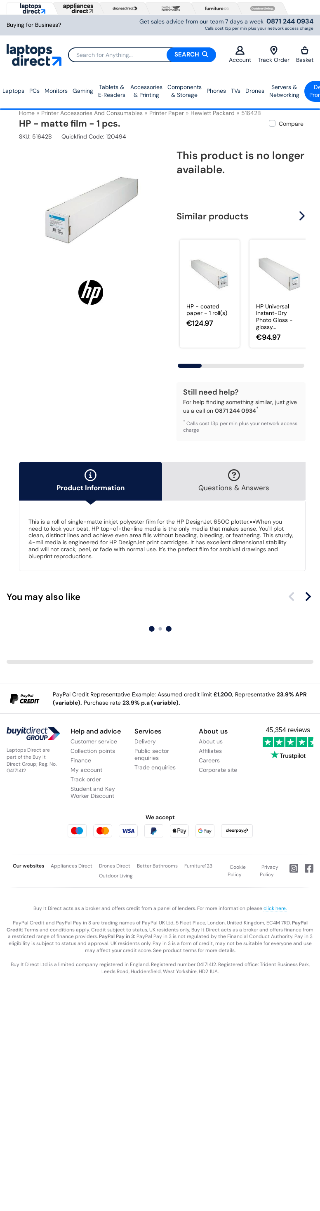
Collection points (93, 751)
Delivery (145, 741)
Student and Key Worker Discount (93, 792)
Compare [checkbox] (291, 123)
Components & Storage (184, 91)
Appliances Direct (71, 866)
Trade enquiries (155, 767)
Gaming (83, 90)
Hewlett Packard (213, 113)
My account (86, 770)
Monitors (56, 90)
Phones (216, 90)
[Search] (142, 54)
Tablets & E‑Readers (111, 91)
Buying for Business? (34, 24)
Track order (86, 779)
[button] (303, 216)
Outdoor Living (116, 875)
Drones (254, 90)
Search (191, 54)
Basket (304, 54)
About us (211, 741)
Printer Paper (166, 113)
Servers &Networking (284, 91)
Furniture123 (198, 866)
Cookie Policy (237, 871)
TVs (235, 90)
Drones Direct (114, 866)
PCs (34, 90)
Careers (209, 760)
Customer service (94, 741)
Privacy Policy (269, 871)
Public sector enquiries (151, 754)
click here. (275, 908)
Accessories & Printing (146, 91)
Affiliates (210, 751)
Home (27, 113)
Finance (81, 760)
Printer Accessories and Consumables (92, 113)
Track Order (273, 54)
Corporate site (218, 770)
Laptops (13, 90)
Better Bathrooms (157, 866)
